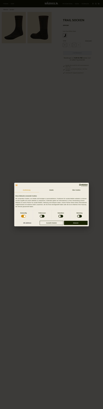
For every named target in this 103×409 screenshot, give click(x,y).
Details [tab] (51, 190)
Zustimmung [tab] (26, 190)
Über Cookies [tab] (76, 190)
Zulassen (75, 223)
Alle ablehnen (27, 223)
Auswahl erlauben (51, 223)
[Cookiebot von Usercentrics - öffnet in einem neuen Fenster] (80, 185)
